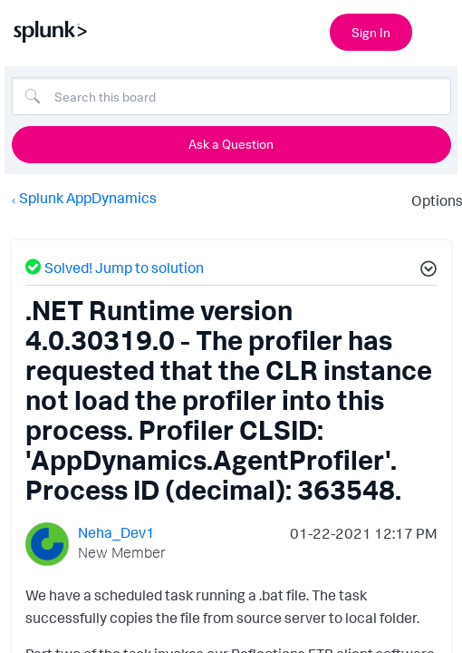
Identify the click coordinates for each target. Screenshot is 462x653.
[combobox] (231, 96)
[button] (426, 271)
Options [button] (431, 200)
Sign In (370, 32)
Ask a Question (231, 143)
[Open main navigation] (437, 30)
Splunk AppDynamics (88, 198)
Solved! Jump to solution (124, 267)
